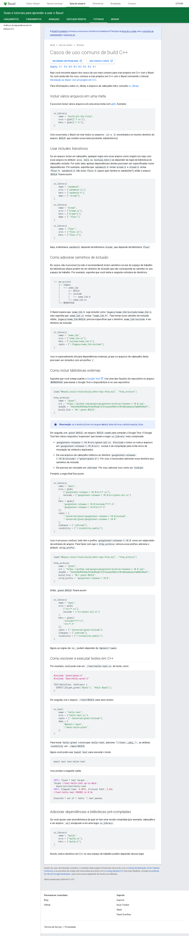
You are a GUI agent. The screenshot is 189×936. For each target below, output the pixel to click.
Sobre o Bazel (33, 3)
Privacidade (70, 927)
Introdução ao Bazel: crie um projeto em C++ (73, 79)
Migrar (115, 19)
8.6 (70, 66)
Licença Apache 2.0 (114, 871)
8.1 (94, 66)
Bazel (52, 45)
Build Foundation (60, 31)
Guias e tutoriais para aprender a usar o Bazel (33, 13)
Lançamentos (11, 19)
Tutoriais (80, 45)
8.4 (80, 66)
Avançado (54, 19)
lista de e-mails (129, 31)
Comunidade (134, 3)
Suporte (120, 900)
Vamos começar (54, 3)
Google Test (93, 378)
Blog (46, 900)
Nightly (53, 66)
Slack (119, 909)
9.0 (65, 66)
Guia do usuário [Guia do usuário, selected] (77, 3)
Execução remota (76, 19)
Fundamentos (33, 19)
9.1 (60, 66)
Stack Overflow (124, 914)
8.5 (75, 66)
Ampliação (115, 3)
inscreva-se (69, 35)
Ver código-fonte (101, 61)
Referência (98, 3)
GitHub (179, 3)
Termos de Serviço (53, 927)
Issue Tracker (123, 905)
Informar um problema (67, 61)
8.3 (84, 66)
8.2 (89, 66)
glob (113, 104)
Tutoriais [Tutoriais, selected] (98, 19)
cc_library (134, 86)
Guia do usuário (66, 45)
